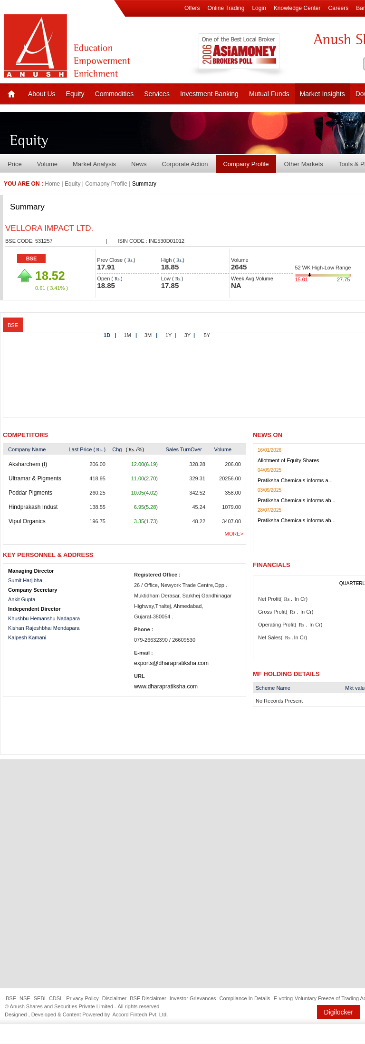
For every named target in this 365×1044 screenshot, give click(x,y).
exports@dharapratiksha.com (171, 663)
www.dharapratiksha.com (166, 686)
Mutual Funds (269, 94)
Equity (75, 94)
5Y (207, 335)
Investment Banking (209, 94)
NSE (24, 998)
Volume (47, 164)
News (139, 164)
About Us (42, 94)
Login (259, 8)
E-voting (283, 998)
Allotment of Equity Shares (288, 460)
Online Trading (225, 8)
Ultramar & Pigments (35, 478)
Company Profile (246, 164)
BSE (31, 258)
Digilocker (338, 1012)
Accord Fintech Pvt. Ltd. (140, 1014)
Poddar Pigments (30, 492)
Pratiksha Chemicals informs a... (295, 480)
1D (110, 335)
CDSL (56, 998)
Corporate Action (185, 164)
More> (234, 534)
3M (151, 335)
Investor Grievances (193, 998)
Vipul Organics (27, 521)
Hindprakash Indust (33, 507)
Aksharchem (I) (28, 464)
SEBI (40, 998)
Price (15, 164)
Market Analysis (94, 164)
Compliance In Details (245, 998)
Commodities (114, 94)
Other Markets (303, 164)
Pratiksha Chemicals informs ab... (297, 500)
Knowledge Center (297, 8)
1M (130, 335)
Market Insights (322, 94)
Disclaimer (114, 998)
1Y (170, 335)
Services (157, 94)
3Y (189, 335)
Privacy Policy (82, 998)
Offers (192, 8)
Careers (338, 8)
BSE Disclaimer (148, 998)
